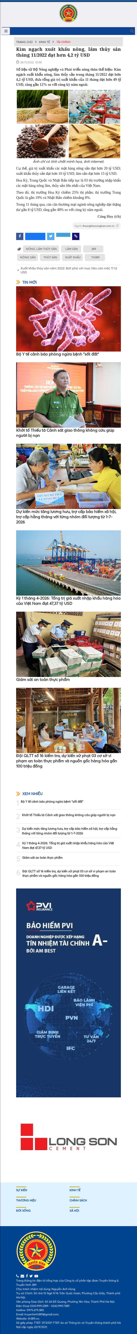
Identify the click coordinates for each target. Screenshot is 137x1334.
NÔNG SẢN (28, 257)
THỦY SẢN (50, 257)
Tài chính (63, 42)
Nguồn (97, 225)
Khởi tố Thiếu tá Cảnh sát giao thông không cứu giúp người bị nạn (65, 433)
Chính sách (78, 1200)
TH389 (95, 257)
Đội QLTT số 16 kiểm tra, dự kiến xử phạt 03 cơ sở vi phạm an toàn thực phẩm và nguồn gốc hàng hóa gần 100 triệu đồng (66, 761)
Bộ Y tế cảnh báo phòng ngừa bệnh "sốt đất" (57, 354)
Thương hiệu (26, 1200)
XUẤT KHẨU (73, 257)
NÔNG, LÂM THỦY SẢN (41, 249)
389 (93, 249)
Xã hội (74, 1210)
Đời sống (23, 1210)
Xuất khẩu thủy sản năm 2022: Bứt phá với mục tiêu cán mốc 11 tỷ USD (69, 270)
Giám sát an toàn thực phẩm (43, 679)
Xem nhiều (29, 793)
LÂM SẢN (71, 249)
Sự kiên (21, 1190)
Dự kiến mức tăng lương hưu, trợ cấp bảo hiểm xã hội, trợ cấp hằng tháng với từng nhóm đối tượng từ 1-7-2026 (66, 516)
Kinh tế (44, 42)
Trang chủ (24, 42)
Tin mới (26, 282)
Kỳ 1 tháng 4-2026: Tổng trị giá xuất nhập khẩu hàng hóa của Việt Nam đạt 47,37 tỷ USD (68, 601)
